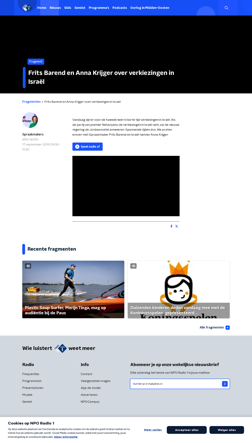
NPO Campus (90, 401)
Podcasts (120, 8)
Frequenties (30, 374)
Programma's (99, 8)
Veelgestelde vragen (95, 381)
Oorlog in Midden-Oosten (149, 8)
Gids (67, 8)
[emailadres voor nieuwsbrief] (180, 384)
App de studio (91, 388)
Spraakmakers (33, 134)
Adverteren (89, 394)
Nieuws (55, 8)
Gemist (79, 8)
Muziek (27, 394)
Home (41, 8)
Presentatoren (32, 388)
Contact (86, 374)
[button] (226, 8)
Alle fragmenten (215, 328)
